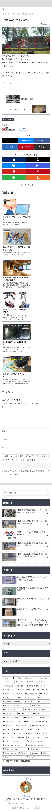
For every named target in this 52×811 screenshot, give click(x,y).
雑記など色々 (8, 119)
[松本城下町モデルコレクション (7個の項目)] (38, 587)
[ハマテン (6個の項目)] (44, 595)
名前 (4, 333)
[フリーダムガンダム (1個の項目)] (14, 643)
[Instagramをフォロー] (38, 165)
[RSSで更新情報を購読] (38, 177)
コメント (7, 305)
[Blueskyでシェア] (26, 140)
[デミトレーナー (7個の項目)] (9, 591)
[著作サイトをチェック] (14, 159)
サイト (4, 349)
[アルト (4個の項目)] (43, 599)
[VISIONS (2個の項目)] (9, 615)
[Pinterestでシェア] (26, 147)
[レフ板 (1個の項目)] (31, 639)
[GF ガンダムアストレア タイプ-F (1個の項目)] (16, 627)
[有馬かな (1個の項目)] (45, 655)
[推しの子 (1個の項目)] (14, 658)
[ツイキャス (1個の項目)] (31, 619)
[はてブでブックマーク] (10, 147)
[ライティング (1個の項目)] (43, 635)
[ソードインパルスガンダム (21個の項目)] (23, 579)
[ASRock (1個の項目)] (24, 615)
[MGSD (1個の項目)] (34, 655)
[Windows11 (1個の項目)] (19, 631)
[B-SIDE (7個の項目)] (36, 591)
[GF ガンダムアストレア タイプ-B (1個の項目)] (36, 623)
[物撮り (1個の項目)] (21, 639)
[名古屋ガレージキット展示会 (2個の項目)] (36, 611)
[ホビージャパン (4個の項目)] (26, 599)
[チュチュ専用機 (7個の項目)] (24, 591)
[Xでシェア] (10, 140)
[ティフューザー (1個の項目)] (9, 639)
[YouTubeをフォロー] (14, 171)
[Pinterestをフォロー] (38, 171)
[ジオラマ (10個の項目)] (20, 583)
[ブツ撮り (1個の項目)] (18, 635)
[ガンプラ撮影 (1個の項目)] (43, 639)
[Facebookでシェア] (42, 140)
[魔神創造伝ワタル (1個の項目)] (40, 627)
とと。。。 (26, 697)
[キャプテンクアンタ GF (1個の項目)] (12, 623)
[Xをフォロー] (38, 159)
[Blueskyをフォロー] (14, 165)
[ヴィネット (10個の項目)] (8, 583)
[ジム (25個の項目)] (6, 579)
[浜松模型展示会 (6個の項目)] (31, 595)
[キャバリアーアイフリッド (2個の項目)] (16, 607)
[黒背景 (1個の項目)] (30, 635)
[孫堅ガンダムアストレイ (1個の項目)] (13, 647)
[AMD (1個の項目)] (31, 631)
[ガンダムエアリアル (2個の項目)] (12, 611)
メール (4, 341)
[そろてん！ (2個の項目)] (43, 603)
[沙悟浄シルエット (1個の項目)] (38, 651)
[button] (42, 147)
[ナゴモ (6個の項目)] (45, 591)
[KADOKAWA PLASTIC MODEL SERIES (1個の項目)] (26, 662)
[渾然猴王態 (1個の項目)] (24, 655)
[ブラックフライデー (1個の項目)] (12, 619)
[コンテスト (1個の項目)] (43, 631)
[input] (26, 394)
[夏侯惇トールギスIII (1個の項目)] (14, 651)
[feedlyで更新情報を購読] (14, 177)
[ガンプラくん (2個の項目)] (40, 607)
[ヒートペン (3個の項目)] (30, 603)
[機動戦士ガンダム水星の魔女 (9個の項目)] (13, 587)
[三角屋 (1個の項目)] (7, 635)
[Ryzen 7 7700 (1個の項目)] (41, 615)
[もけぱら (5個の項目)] (9, 599)
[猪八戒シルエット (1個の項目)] (10, 655)
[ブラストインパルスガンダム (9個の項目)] (38, 583)
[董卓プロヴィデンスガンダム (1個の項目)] (37, 647)
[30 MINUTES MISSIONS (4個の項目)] (12, 603)
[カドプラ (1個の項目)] (38, 658)
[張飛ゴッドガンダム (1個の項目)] (38, 643)
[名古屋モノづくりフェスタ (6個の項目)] (13, 595)
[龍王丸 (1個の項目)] (7, 631)
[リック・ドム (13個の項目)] (42, 579)
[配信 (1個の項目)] (44, 619)
